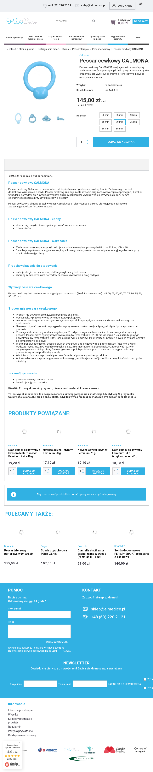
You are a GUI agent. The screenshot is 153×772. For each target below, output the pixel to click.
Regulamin (14, 726)
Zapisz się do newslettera (126, 684)
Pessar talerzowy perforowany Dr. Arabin (18, 552)
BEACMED (119, 546)
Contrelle (82, 546)
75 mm (134, 122)
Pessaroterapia (80, 49)
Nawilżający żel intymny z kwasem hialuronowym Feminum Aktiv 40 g (24, 453)
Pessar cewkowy (101, 49)
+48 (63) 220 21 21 (73, 5)
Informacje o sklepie (20, 710)
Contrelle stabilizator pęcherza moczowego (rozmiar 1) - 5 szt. (92, 554)
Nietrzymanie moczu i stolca (53, 49)
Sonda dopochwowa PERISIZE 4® (54, 552)
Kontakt (91, 590)
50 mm (105, 115)
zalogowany (108, 494)
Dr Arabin (9, 546)
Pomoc (15, 590)
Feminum (13, 445)
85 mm (119, 128)
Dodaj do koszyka (120, 142)
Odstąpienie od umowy (22, 735)
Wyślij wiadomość (58, 642)
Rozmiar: (81, 115)
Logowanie (135, 5)
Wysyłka (13, 714)
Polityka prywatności (20, 731)
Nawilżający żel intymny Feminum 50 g (58, 451)
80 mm (105, 128)
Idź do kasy (141, 21)
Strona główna (26, 49)
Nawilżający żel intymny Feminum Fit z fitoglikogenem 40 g (127, 453)
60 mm (134, 115)
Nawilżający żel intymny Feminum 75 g (92, 451)
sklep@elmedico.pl (106, 5)
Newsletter (76, 663)
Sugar (44, 546)
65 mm (105, 122)
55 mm (119, 115)
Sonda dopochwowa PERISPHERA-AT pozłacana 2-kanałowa (131, 554)
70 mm (119, 122)
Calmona (84, 55)
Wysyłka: (81, 85)
